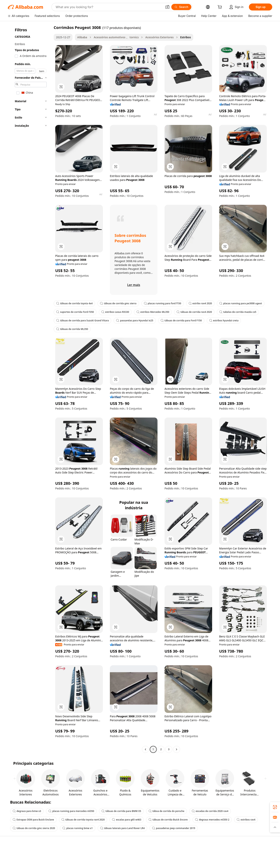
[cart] (220, 7)
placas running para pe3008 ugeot (240, 303)
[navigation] (29, 388)
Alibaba (82, 37)
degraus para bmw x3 (27, 811)
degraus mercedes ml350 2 (212, 819)
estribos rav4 (246, 819)
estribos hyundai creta (224, 320)
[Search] (181, 7)
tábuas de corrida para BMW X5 (121, 811)
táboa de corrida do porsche (166, 811)
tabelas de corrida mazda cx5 (237, 312)
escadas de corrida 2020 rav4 (210, 811)
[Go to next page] (176, 749)
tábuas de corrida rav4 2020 (194, 312)
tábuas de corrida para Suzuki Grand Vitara (82, 320)
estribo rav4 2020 (200, 303)
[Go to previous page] (145, 749)
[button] (167, 7)
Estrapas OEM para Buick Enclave (33, 819)
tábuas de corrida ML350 (72, 329)
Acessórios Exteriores (159, 37)
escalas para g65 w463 (126, 819)
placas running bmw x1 (77, 828)
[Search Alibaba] (109, 7)
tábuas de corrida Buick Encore (168, 819)
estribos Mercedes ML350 (152, 312)
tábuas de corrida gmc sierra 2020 (34, 828)
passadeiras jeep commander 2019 (173, 828)
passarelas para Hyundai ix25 (134, 320)
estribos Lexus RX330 (115, 312)
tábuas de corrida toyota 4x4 (74, 303)
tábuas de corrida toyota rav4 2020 (83, 819)
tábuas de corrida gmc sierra (118, 303)
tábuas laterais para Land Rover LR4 (122, 828)
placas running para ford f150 (162, 303)
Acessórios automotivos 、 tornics (116, 37)
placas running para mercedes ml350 (71, 811)
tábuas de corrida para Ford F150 (181, 320)
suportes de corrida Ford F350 (75, 312)
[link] (275, 807)
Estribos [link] (185, 37)
